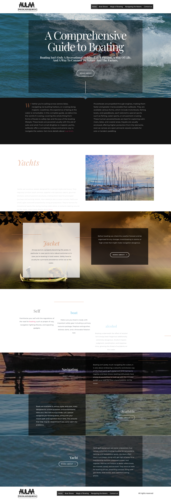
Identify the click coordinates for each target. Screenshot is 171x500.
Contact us (148, 7)
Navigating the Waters (133, 7)
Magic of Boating (116, 7)
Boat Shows (103, 7)
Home (94, 7)
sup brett (40, 131)
